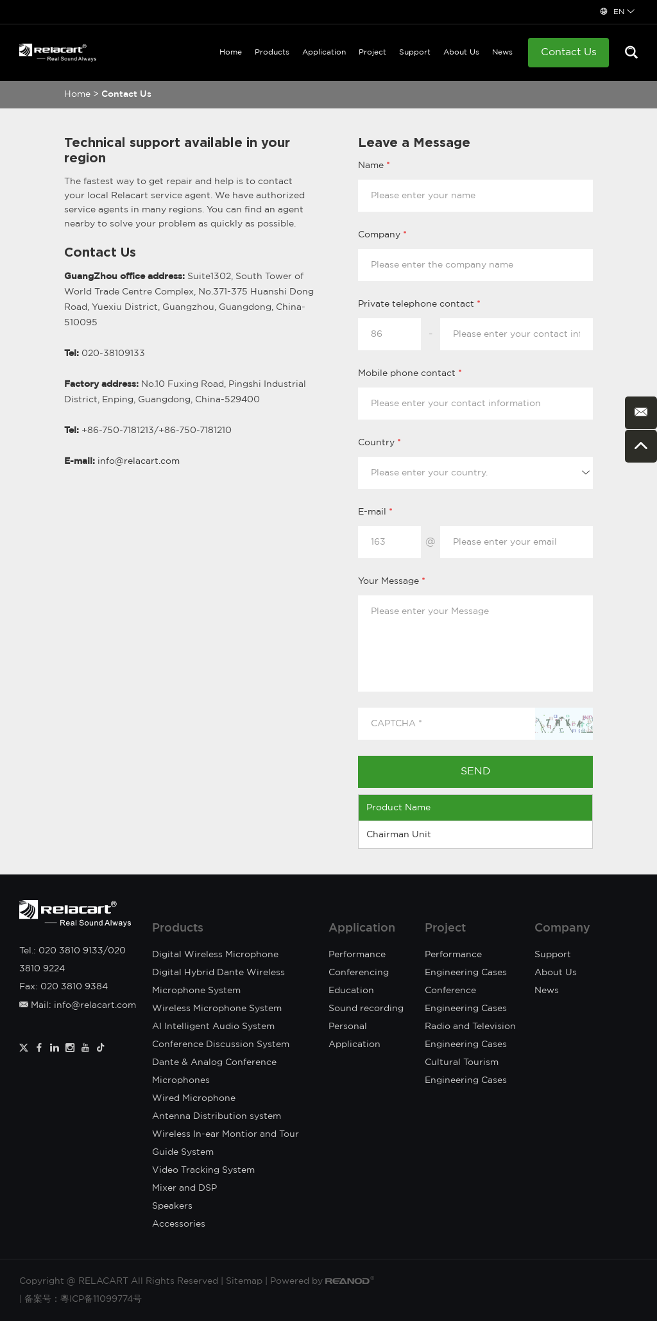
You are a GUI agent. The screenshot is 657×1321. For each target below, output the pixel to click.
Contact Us (569, 52)
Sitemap (244, 1281)
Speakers (172, 1206)
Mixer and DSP (184, 1188)
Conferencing (358, 972)
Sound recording (366, 1008)
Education (351, 990)
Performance (357, 955)
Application (324, 52)
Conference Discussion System (220, 1044)
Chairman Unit (398, 835)
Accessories (178, 1224)
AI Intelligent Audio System (213, 1026)
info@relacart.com (139, 461)
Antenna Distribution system (216, 1116)
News (502, 52)
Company (562, 928)
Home (230, 52)
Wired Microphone (193, 1098)
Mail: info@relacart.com (77, 1005)
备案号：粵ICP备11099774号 (83, 1299)
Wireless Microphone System (217, 1008)
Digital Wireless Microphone (215, 955)
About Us (461, 52)
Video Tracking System (203, 1170)
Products (272, 52)
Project (372, 52)
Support (415, 52)
